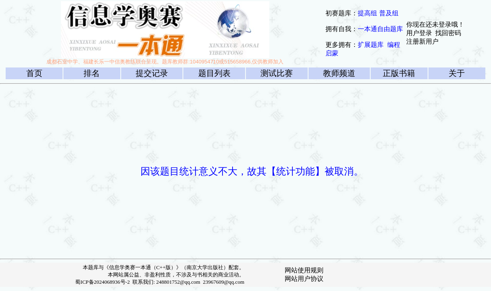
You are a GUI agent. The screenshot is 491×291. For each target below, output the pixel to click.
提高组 (367, 13)
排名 (92, 73)
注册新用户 (422, 41)
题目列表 (214, 73)
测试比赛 (276, 73)
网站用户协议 (304, 278)
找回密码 (448, 33)
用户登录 (419, 33)
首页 (34, 73)
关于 (457, 73)
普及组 (389, 13)
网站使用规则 (304, 270)
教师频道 (339, 73)
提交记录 (152, 73)
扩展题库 (371, 44)
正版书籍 (399, 73)
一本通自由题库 (380, 28)
